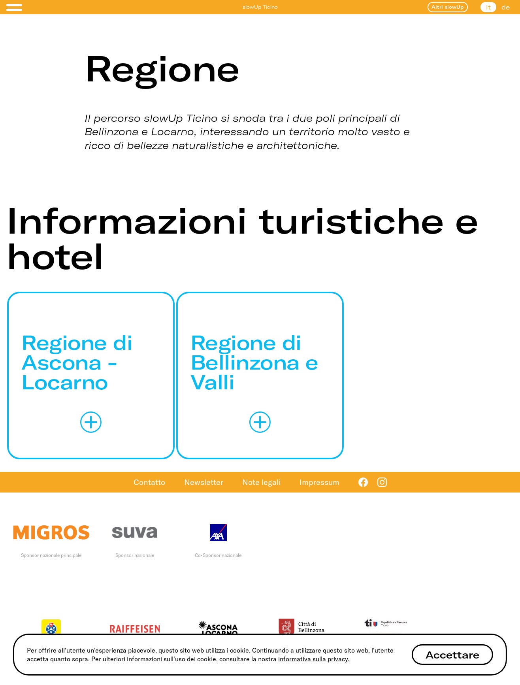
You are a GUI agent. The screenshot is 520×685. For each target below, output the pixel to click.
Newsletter (203, 482)
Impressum (319, 482)
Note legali (261, 482)
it (488, 7)
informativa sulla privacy (313, 659)
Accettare (452, 655)
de (505, 7)
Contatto (149, 482)
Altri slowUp (447, 7)
